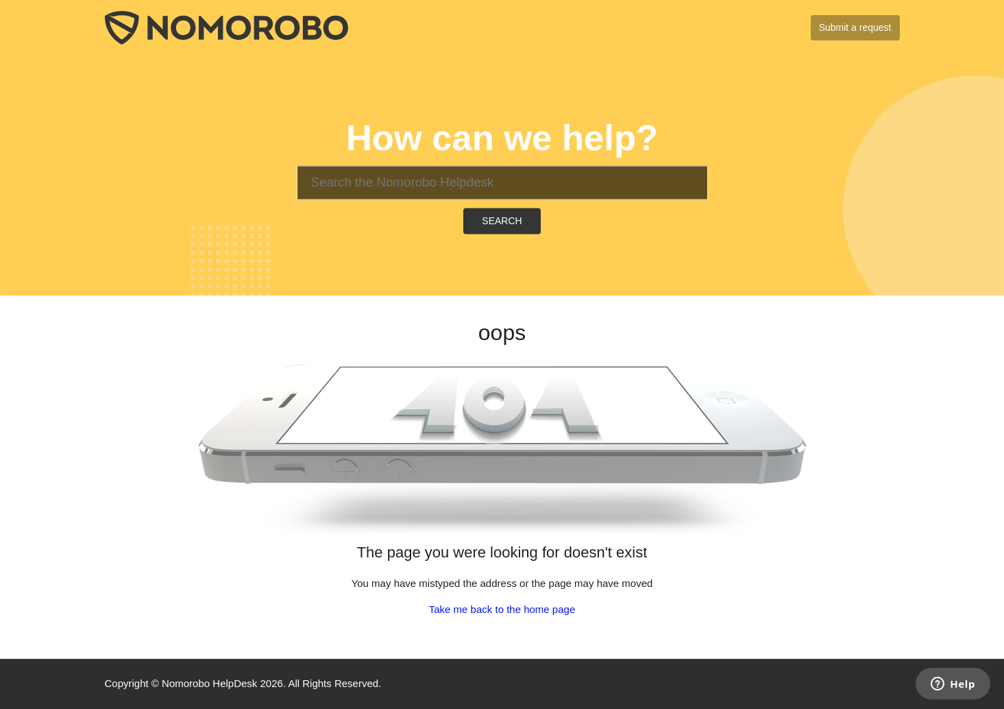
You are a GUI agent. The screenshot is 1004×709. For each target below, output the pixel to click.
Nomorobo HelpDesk (209, 683)
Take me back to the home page (502, 609)
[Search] (502, 182)
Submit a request (855, 27)
